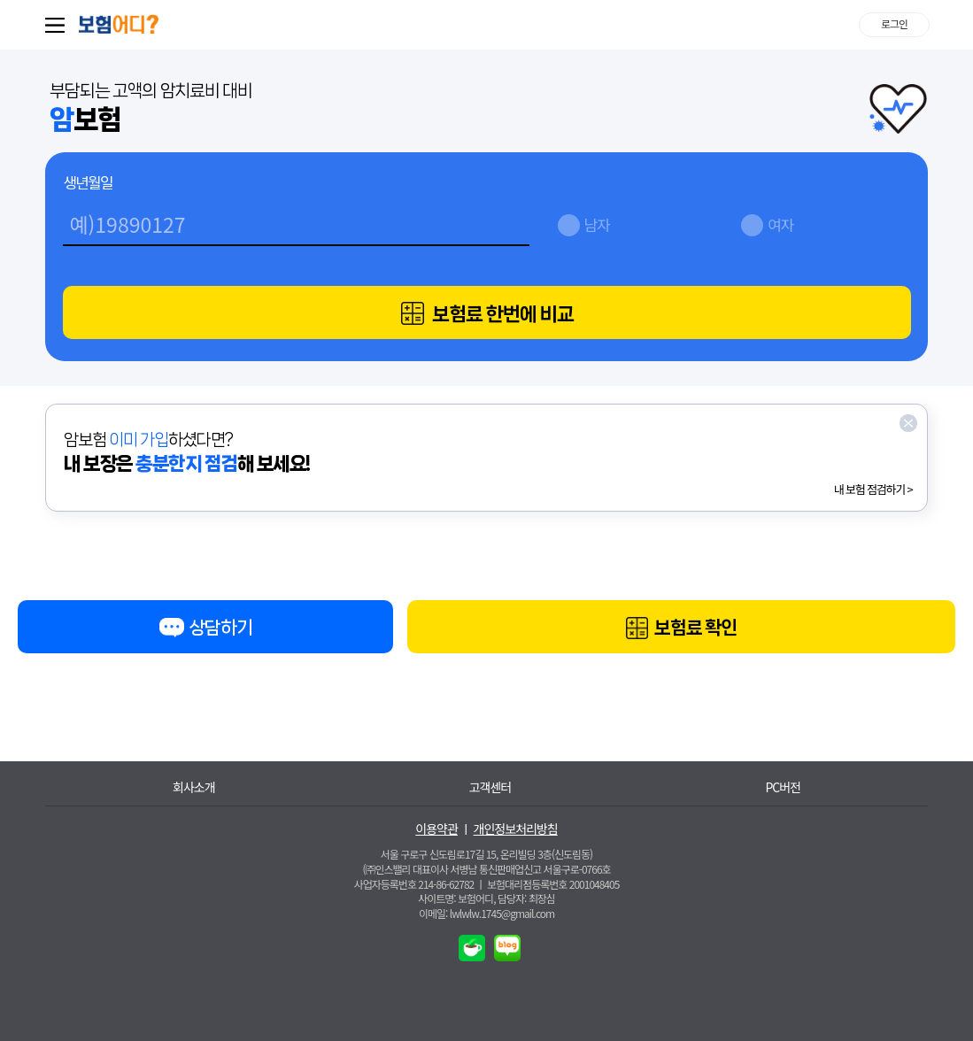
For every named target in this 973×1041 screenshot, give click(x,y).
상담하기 (205, 631)
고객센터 (490, 787)
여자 (780, 224)
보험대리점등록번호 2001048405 (553, 883)
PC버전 (782, 787)
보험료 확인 (681, 629)
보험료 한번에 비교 (487, 314)
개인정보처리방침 (516, 829)
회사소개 (194, 787)
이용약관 (436, 829)
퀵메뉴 (58, 25)
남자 (597, 224)
